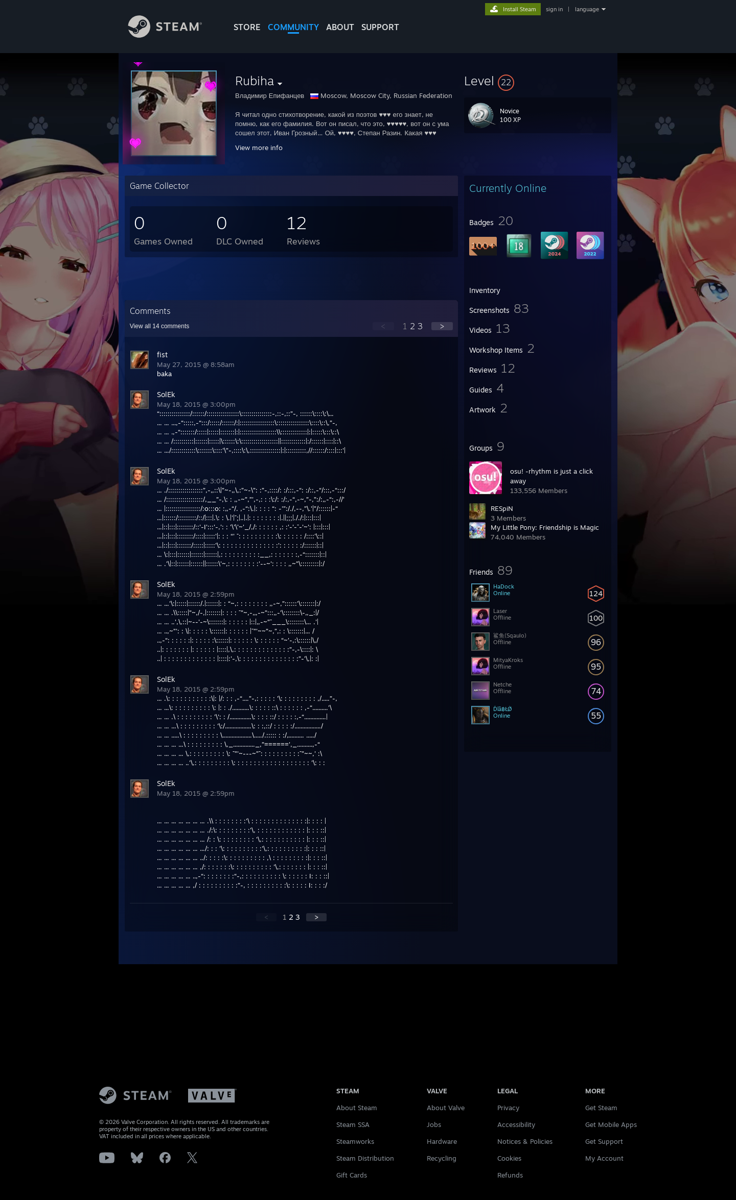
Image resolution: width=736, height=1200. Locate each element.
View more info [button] (259, 147)
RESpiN (502, 508)
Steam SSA (353, 1124)
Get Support (604, 1141)
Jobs (434, 1124)
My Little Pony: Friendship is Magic (545, 527)
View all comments (160, 326)
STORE (247, 27)
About (340, 27)
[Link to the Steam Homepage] (173, 35)
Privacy (508, 1108)
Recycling (441, 1158)
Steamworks (355, 1141)
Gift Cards (351, 1175)
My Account (604, 1158)
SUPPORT (380, 27)
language (587, 9)
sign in (554, 9)
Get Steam (601, 1108)
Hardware (442, 1141)
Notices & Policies (525, 1141)
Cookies (509, 1158)
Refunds (510, 1175)
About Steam (356, 1108)
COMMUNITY (293, 27)
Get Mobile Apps (611, 1124)
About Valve (446, 1108)
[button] (537, 80)
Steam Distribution (365, 1158)
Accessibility (516, 1124)
